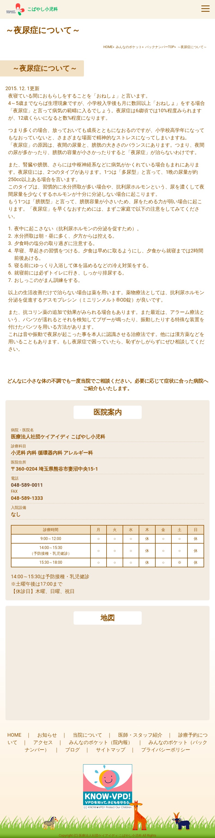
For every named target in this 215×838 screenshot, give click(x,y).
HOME (108, 47)
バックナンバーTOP (159, 47)
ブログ (72, 750)
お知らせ (47, 735)
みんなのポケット (129, 47)
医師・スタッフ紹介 (140, 735)
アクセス (43, 742)
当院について (87, 735)
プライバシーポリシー (165, 750)
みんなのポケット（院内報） (101, 742)
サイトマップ (110, 750)
